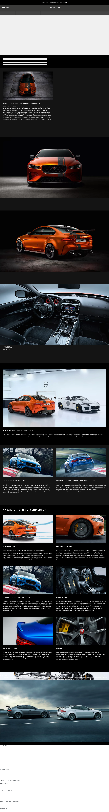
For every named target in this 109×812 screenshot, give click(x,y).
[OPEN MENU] (6, 8)
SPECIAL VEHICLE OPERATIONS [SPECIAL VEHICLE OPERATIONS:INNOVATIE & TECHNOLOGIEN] (10, 806)
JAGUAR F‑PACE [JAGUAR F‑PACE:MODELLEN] (5, 749)
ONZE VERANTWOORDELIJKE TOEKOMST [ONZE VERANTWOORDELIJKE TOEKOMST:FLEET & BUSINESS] (13, 796)
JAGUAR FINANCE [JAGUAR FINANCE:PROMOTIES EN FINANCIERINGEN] (5, 782)
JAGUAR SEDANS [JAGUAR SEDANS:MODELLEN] (5, 759)
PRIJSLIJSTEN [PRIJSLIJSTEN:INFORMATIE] (4, 785)
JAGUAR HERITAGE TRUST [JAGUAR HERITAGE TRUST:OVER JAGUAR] (8, 778)
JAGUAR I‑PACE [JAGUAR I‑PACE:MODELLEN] (5, 750)
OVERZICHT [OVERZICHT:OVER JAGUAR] (4, 771)
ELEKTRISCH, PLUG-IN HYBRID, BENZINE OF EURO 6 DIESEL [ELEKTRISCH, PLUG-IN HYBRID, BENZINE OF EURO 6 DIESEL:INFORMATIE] (19, 789)
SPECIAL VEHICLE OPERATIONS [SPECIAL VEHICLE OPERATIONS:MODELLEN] (10, 757)
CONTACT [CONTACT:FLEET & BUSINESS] (3, 799)
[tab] (54, 346)
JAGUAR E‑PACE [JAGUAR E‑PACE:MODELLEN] (5, 747)
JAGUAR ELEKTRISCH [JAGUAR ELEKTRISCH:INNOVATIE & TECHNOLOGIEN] (7, 804)
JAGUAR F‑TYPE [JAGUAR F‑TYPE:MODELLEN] (5, 752)
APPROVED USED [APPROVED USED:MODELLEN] (5, 764)
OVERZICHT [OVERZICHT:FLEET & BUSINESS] (4, 792)
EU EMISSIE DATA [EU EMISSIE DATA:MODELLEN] (5, 766)
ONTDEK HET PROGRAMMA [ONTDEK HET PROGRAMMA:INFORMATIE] (8, 787)
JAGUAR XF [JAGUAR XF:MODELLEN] (3, 756)
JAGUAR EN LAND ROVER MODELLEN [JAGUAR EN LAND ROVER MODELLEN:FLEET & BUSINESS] (12, 794)
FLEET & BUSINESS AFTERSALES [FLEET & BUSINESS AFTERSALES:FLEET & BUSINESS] (10, 797)
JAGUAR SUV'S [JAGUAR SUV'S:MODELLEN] (4, 761)
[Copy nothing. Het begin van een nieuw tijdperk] (54, 2)
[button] (28, 86)
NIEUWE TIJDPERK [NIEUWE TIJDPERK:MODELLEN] (6, 768)
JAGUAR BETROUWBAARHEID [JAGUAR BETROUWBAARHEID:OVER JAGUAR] (9, 777)
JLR (1, 810)
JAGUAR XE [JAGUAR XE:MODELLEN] (3, 754)
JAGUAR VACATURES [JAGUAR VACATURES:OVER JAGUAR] (6, 775)
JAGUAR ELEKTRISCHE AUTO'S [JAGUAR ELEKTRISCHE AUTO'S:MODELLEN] (10, 763)
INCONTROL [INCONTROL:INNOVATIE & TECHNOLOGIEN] (4, 803)
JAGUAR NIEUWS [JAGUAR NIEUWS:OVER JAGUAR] (5, 773)
